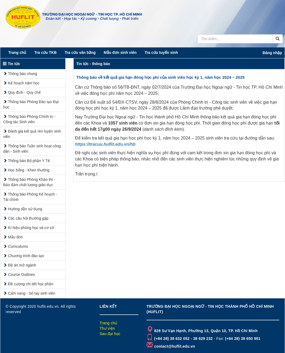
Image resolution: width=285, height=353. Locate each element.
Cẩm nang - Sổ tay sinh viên (31, 293)
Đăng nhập (272, 53)
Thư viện (107, 328)
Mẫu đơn (15, 237)
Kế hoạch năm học (23, 83)
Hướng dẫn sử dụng (25, 209)
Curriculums (18, 246)
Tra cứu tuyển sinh (161, 52)
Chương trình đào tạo (26, 256)
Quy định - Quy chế (24, 92)
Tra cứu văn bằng (80, 52)
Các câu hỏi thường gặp (28, 218)
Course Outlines (21, 274)
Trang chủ (17, 52)
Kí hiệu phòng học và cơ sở (31, 228)
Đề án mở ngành (22, 265)
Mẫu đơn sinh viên (120, 52)
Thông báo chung (22, 74)
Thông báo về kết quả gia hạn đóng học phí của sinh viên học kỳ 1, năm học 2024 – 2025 (160, 77)
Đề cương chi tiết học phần (30, 284)
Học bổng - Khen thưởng (29, 170)
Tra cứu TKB (45, 52)
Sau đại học (110, 334)
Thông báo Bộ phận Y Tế (29, 161)
